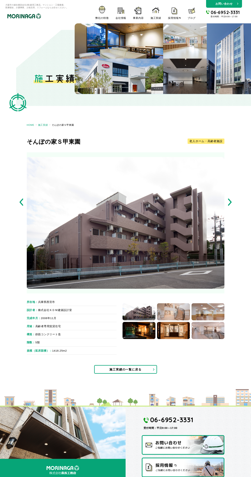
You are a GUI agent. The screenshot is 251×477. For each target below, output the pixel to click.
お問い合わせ (223, 3)
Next (230, 202)
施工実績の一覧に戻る (125, 370)
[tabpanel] (125, 223)
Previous (21, 202)
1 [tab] (139, 311)
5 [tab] (173, 330)
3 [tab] (208, 311)
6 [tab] (208, 330)
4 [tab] (139, 330)
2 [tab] (173, 311)
